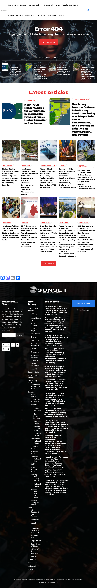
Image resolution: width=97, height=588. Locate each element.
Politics (62, 165)
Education (30, 100)
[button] (88, 10)
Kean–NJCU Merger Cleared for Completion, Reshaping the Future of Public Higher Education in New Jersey (17, 69)
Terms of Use (54, 583)
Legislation (26, 165)
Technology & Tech (48, 165)
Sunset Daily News (81, 100)
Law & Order (7, 165)
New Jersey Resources (83, 165)
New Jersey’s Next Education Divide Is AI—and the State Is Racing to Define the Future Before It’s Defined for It (10, 233)
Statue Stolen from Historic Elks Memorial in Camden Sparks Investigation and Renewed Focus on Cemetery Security (64, 69)
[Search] (20, 335)
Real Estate (64, 222)
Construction (83, 222)
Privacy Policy (43, 583)
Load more (48, 263)
